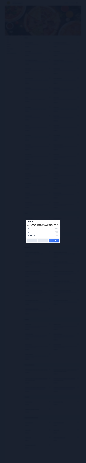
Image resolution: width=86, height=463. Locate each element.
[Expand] (28, 228)
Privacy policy (50, 225)
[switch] (56, 228)
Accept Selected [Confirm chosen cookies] (43, 240)
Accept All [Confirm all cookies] (54, 240)
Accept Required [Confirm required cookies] (31, 240)
